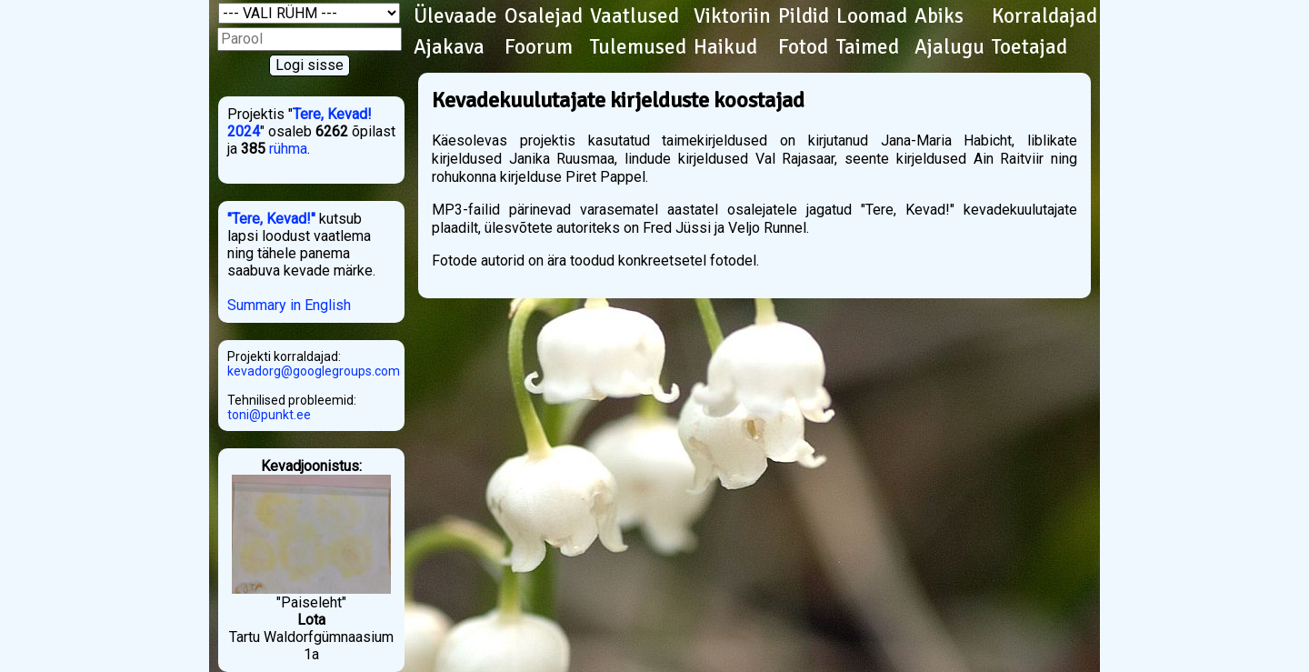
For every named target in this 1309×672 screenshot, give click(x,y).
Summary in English (289, 305)
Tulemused (638, 47)
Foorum (539, 47)
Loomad (871, 16)
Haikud (725, 47)
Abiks (939, 16)
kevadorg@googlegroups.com (313, 371)
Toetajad (1029, 47)
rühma (288, 148)
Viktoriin (732, 16)
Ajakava (449, 47)
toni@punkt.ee (269, 414)
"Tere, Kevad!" (271, 218)
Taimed (867, 47)
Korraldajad (1044, 16)
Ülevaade (455, 16)
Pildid (803, 16)
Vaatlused (634, 16)
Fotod (803, 47)
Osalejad (544, 16)
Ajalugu (949, 47)
